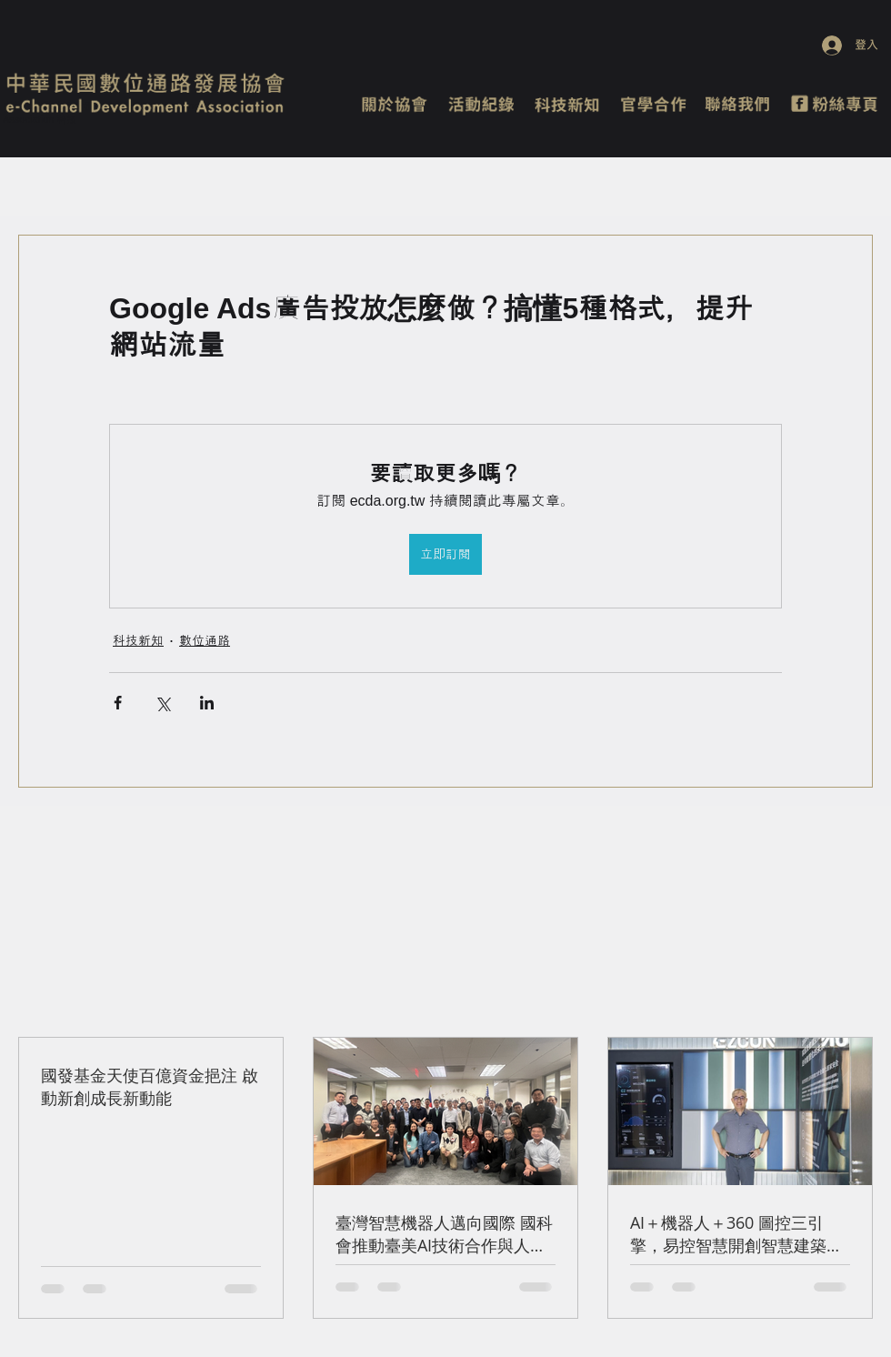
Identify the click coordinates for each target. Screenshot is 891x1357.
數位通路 (204, 640)
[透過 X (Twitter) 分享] (162, 702)
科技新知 (138, 640)
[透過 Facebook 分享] (117, 702)
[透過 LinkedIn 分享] (206, 702)
